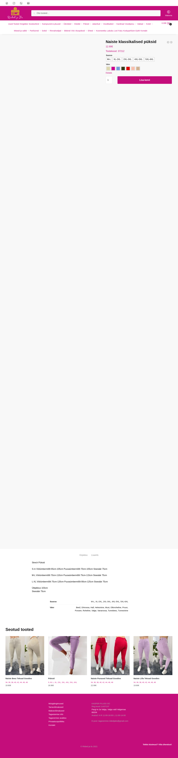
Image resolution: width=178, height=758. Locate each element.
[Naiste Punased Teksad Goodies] (110, 657)
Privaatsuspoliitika (56, 723)
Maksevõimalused (56, 713)
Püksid (51, 680)
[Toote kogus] (109, 82)
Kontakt (52, 727)
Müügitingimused (56, 706)
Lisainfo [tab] (94, 557)
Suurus (109, 57)
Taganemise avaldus (57, 720)
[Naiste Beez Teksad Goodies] (24, 657)
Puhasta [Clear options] (109, 75)
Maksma (168, 13)
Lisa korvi (144, 82)
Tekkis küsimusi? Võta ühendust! (157, 744)
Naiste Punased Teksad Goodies (106, 680)
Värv (108, 66)
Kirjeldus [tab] (84, 557)
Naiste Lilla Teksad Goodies (146, 680)
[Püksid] (67, 657)
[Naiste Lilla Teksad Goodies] (153, 657)
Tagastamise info (56, 716)
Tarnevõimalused (56, 709)
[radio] (109, 61)
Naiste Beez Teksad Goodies (18, 680)
